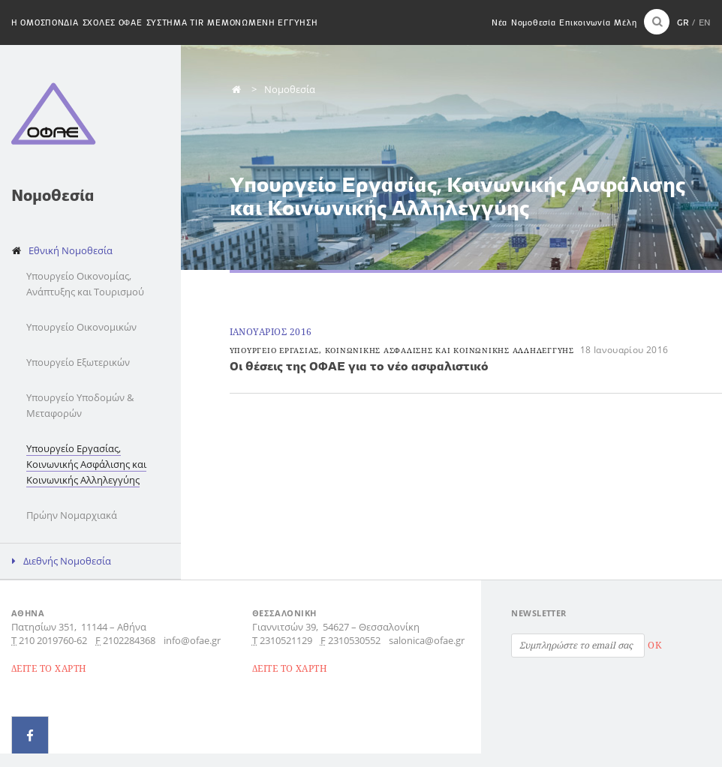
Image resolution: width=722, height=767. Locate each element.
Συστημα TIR (175, 22)
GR (683, 22)
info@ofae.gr (192, 640)
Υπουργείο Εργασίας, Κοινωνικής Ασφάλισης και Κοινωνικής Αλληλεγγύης (86, 464)
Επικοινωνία (584, 22)
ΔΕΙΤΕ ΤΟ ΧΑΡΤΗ (49, 668)
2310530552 (354, 640)
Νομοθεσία (533, 22)
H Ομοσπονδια (45, 22)
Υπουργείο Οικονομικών (81, 327)
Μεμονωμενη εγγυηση (262, 22)
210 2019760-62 (53, 640)
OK (654, 645)
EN (705, 22)
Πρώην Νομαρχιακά (71, 515)
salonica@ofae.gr (427, 640)
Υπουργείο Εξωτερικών (78, 362)
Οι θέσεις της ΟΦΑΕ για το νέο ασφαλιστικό (359, 365)
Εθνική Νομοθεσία (71, 250)
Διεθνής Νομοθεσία (67, 561)
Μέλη (625, 22)
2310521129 (286, 640)
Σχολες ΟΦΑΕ (113, 22)
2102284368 (129, 640)
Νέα (499, 22)
